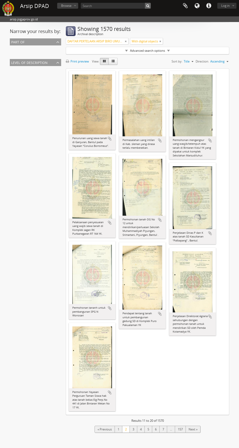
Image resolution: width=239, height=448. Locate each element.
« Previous (105, 429)
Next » (193, 429)
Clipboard (185, 6)
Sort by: (177, 61)
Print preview (77, 61)
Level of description (29, 62)
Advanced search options (147, 50)
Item (14, 74)
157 (180, 429)
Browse (66, 6)
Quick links (208, 6)
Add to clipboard (109, 138)
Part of (18, 41)
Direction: (202, 61)
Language (197, 6)
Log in (225, 6)
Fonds (15, 80)
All (12, 48)
